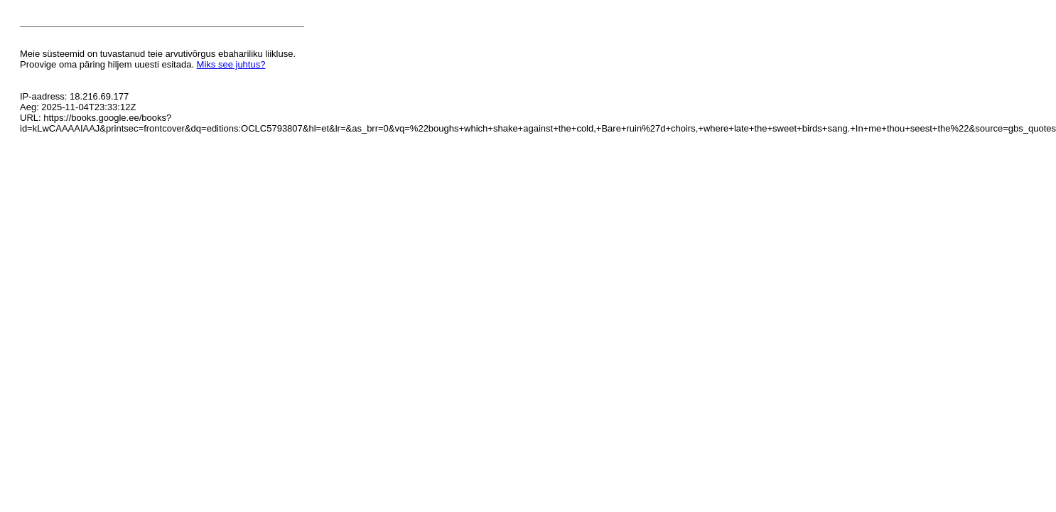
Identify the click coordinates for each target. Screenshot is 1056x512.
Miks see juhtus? (231, 64)
